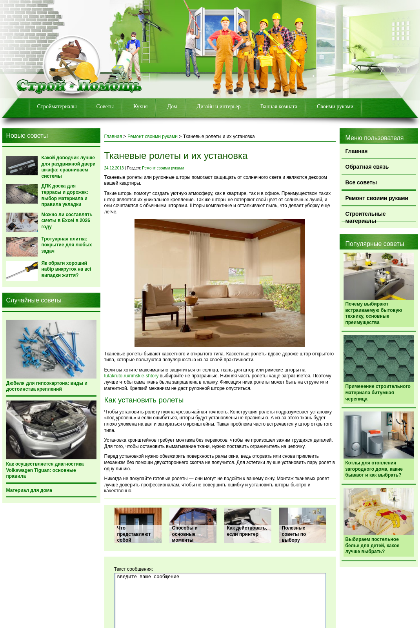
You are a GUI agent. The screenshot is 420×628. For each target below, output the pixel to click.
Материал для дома (29, 490)
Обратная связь (367, 167)
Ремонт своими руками (377, 198)
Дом (172, 106)
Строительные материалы (365, 216)
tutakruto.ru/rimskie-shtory (131, 376)
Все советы (361, 182)
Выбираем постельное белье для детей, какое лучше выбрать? (372, 545)
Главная (356, 151)
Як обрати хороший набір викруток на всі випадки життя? (66, 269)
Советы (105, 106)
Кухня (140, 106)
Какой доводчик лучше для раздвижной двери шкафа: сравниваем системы (69, 167)
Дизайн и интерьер (219, 106)
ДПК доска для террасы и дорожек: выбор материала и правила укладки (65, 195)
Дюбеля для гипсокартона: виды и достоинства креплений (46, 386)
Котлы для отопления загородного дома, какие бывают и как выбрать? (374, 469)
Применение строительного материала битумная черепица (378, 392)
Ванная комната (278, 106)
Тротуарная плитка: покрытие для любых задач (67, 245)
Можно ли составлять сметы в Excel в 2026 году (67, 220)
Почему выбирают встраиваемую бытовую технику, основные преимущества (373, 313)
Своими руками (335, 106)
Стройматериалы (57, 106)
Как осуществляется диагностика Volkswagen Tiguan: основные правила (45, 470)
